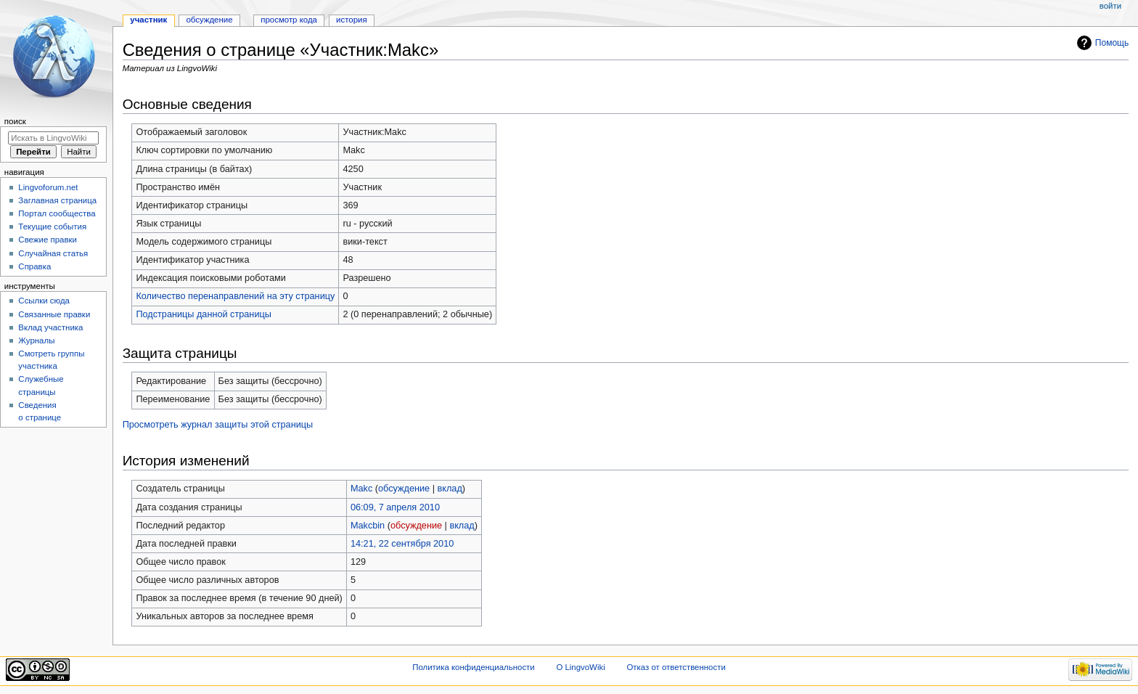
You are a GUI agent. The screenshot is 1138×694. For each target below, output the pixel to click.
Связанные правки (54, 314)
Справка (34, 266)
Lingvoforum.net (48, 187)
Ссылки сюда (44, 300)
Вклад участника (50, 327)
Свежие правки (47, 239)
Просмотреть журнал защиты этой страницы (218, 425)
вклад (449, 488)
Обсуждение (209, 19)
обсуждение (404, 488)
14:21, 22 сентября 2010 (402, 544)
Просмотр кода (289, 19)
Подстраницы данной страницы (203, 314)
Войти (1110, 5)
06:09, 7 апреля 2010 (395, 507)
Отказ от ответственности (675, 667)
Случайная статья (53, 253)
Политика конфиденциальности (473, 667)
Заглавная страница (57, 200)
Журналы (36, 340)
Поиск (15, 121)
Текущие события (52, 226)
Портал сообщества (56, 213)
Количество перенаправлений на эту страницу (235, 296)
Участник (148, 19)
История (351, 19)
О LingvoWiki (580, 667)
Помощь (1112, 43)
